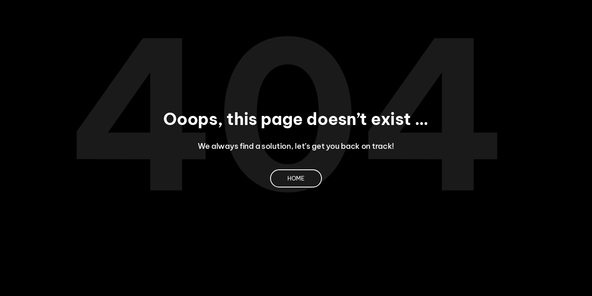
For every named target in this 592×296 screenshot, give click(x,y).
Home (296, 178)
